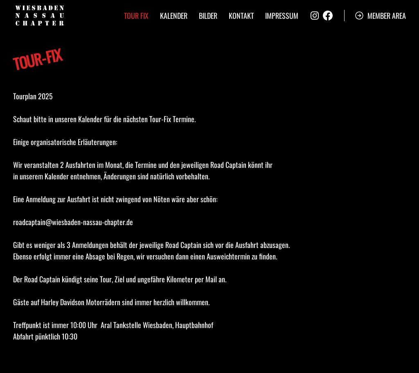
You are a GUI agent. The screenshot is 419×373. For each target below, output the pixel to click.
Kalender (173, 15)
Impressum (281, 15)
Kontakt (241, 15)
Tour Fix (136, 15)
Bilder (208, 15)
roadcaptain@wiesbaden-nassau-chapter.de (73, 222)
